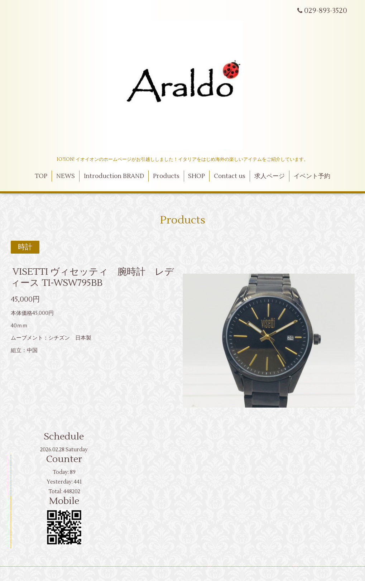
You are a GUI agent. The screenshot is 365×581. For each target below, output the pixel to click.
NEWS (65, 176)
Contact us (229, 176)
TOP (41, 176)
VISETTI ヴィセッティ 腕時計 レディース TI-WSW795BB (92, 277)
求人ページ (269, 176)
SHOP (196, 176)
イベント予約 (312, 176)
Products (166, 176)
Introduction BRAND (114, 176)
